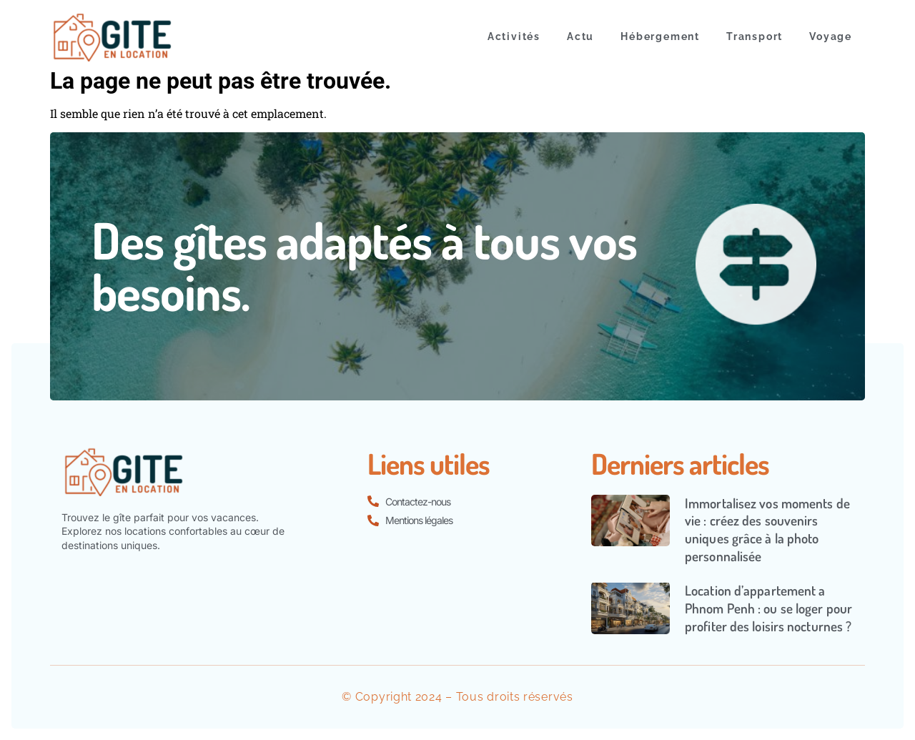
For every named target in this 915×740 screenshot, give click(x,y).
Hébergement (660, 36)
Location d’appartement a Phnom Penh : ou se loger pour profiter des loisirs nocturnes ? (768, 607)
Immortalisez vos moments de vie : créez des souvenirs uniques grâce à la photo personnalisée (767, 529)
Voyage (830, 36)
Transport (754, 36)
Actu (580, 36)
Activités (514, 36)
